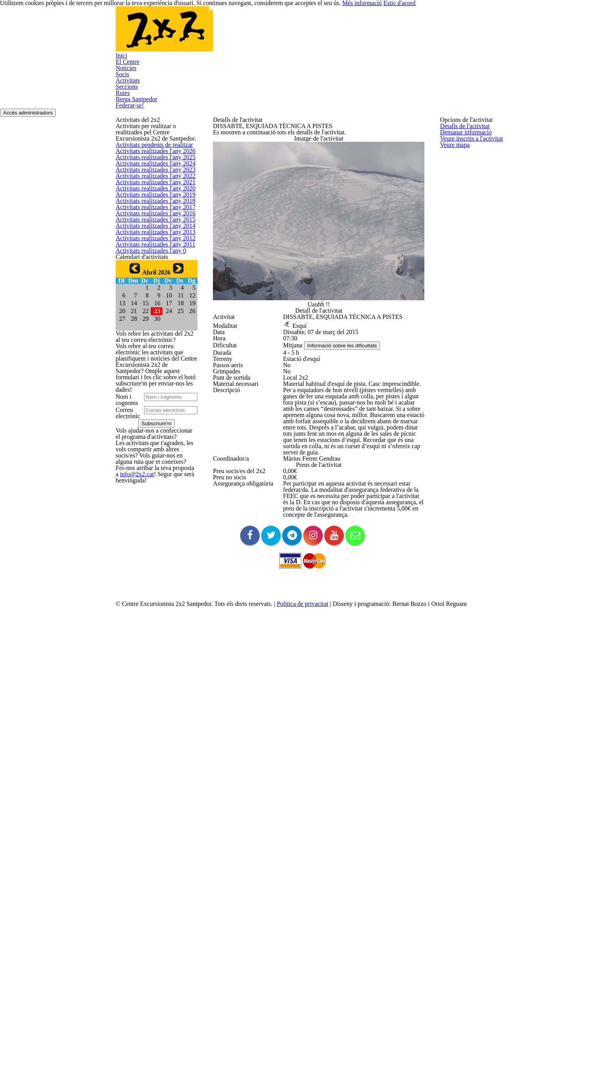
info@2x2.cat (130, 1051)
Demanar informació (463, 146)
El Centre (126, 87)
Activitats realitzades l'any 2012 (151, 542)
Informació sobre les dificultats (347, 513)
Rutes (122, 150)
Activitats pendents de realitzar (151, 264)
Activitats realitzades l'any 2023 (151, 338)
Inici (120, 74)
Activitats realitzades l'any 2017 (151, 449)
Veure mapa (454, 183)
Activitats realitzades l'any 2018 (151, 431)
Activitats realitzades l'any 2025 (151, 301)
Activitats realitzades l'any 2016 (151, 468)
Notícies (125, 99)
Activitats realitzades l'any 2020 (151, 394)
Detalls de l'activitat (462, 127)
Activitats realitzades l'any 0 (147, 579)
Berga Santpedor (135, 163)
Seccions (126, 138)
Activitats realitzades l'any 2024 (151, 320)
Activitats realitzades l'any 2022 (151, 357)
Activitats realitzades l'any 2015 (151, 487)
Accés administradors (34, 189)
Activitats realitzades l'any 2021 (151, 375)
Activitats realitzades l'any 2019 (151, 412)
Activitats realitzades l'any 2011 (151, 561)
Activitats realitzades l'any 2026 (151, 283)
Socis (122, 112)
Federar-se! (129, 176)
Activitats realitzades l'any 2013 (151, 524)
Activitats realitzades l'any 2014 (151, 505)
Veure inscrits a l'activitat (468, 164)
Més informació (342, 9)
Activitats (125, 125)
